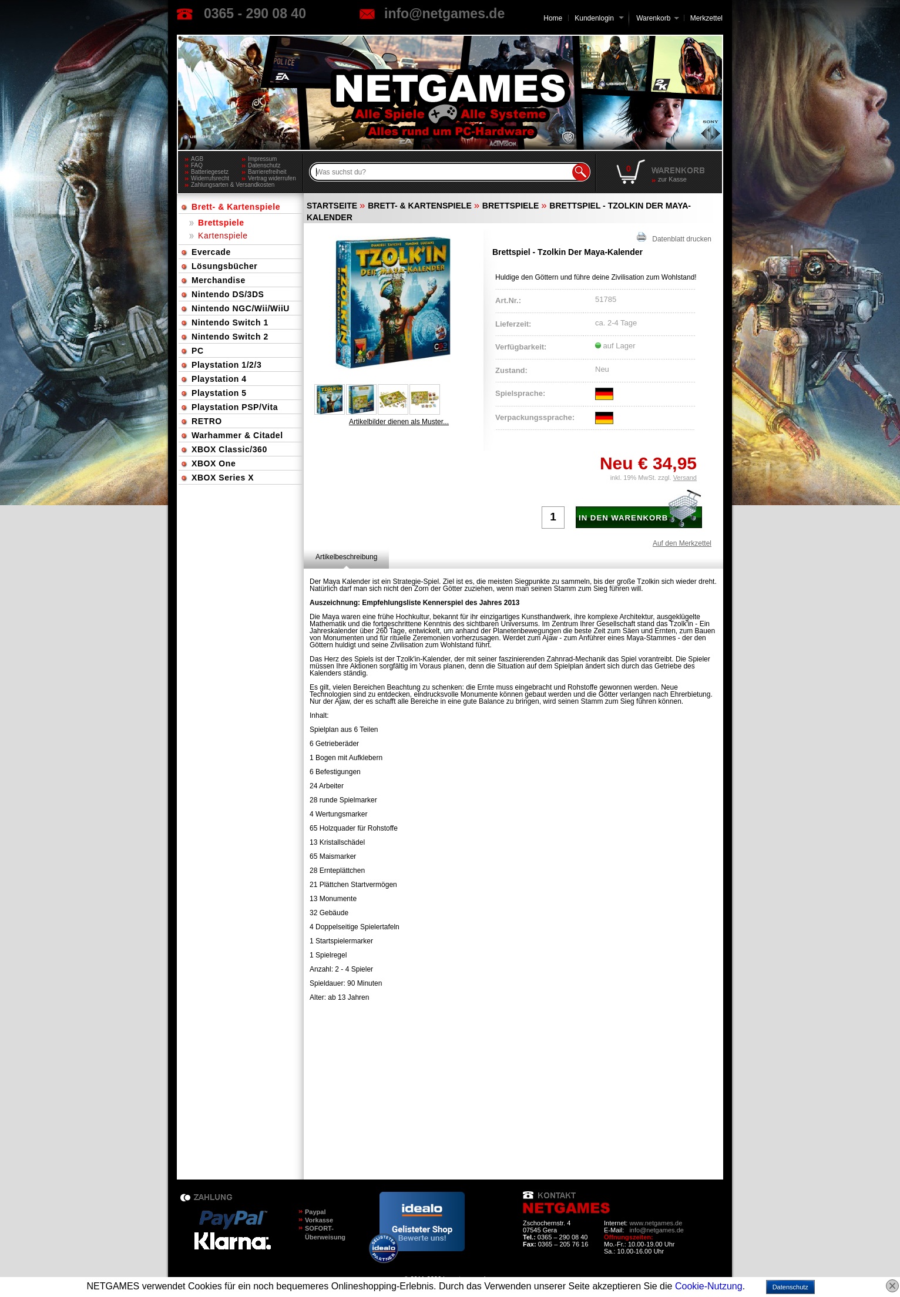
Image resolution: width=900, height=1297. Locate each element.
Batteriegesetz (210, 172)
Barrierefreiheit (267, 172)
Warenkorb (653, 17)
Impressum (262, 159)
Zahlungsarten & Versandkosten (216, 185)
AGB (197, 159)
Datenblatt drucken (674, 237)
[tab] (346, 557)
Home (552, 18)
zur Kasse (672, 179)
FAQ (197, 165)
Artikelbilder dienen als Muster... (399, 422)
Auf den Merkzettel (682, 543)
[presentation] (346, 557)
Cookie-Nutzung (709, 1286)
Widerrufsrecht (210, 178)
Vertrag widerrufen (272, 178)
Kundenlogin (599, 18)
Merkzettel (706, 18)
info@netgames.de (444, 13)
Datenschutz (264, 165)
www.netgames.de (655, 1223)
